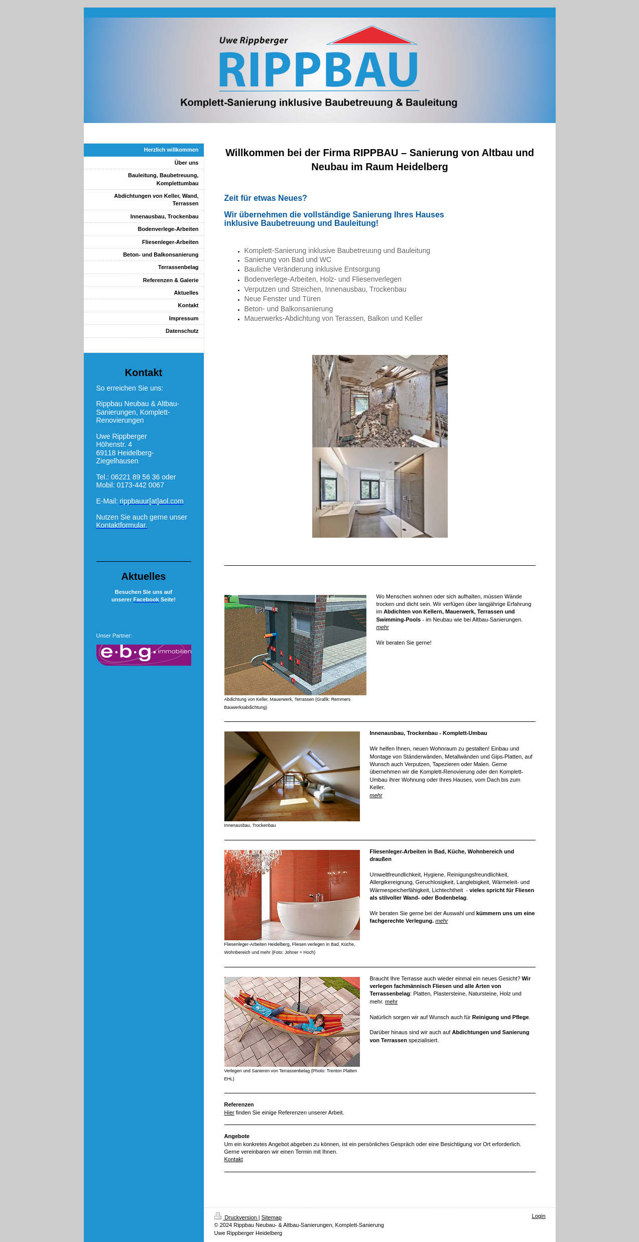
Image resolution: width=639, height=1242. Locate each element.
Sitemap (272, 1217)
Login (539, 1216)
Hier (229, 1112)
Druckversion (236, 1217)
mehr (382, 627)
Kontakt (233, 1159)
